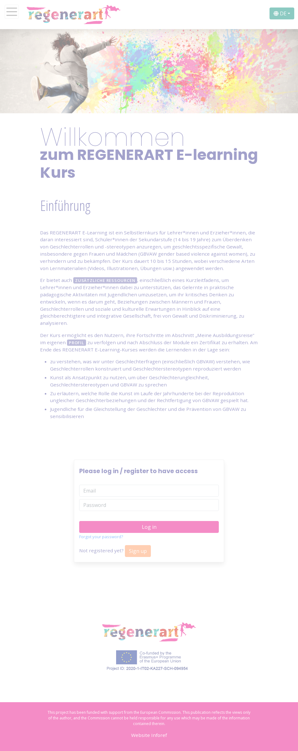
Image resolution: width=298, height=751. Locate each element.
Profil (76, 342)
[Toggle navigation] (12, 12)
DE (280, 13)
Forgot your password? (101, 536)
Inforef (159, 735)
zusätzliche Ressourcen (105, 280)
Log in (149, 527)
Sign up (138, 551)
